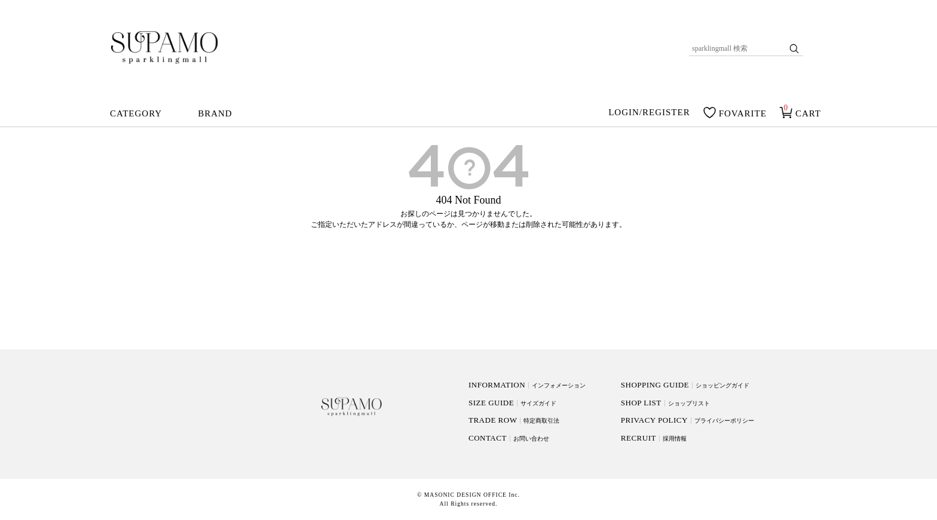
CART (808, 113)
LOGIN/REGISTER (649, 113)
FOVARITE (743, 113)
